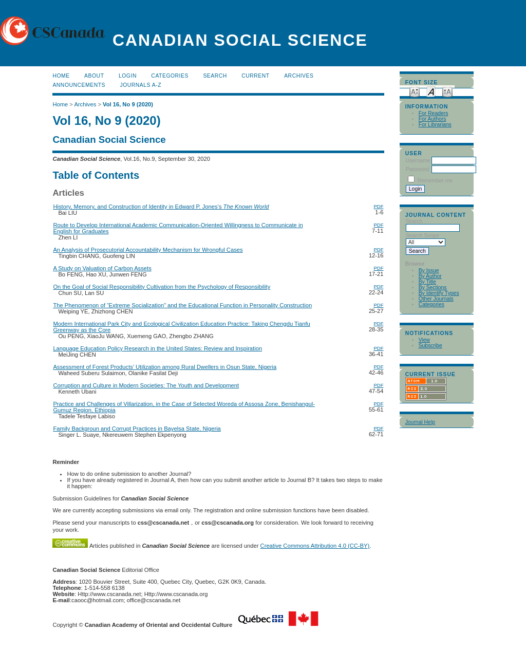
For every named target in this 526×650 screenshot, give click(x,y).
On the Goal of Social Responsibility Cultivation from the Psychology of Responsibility (161, 287)
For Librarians (435, 124)
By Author (430, 276)
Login (128, 76)
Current (255, 76)
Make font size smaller (414, 91)
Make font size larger (447, 91)
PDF (379, 206)
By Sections (433, 287)
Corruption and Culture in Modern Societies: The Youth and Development (146, 385)
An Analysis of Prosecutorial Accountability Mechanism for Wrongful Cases (147, 250)
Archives (298, 76)
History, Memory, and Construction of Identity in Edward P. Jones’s (161, 206)
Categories (431, 304)
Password (417, 169)
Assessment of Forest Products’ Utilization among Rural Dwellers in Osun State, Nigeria (164, 367)
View (424, 340)
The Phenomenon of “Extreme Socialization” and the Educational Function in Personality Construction (182, 305)
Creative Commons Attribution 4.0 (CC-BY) (315, 546)
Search (215, 76)
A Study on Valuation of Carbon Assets (102, 268)
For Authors (432, 119)
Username (418, 160)
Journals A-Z (140, 85)
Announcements (78, 85)
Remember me (435, 180)
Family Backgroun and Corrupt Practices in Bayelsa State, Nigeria (136, 428)
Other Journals (436, 299)
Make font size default (431, 91)
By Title (427, 282)
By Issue (429, 270)
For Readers (433, 113)
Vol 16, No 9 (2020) (128, 104)
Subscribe (430, 345)
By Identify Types (439, 293)
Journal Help (420, 422)
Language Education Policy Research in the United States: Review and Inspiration (157, 348)
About (94, 76)
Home (60, 76)
